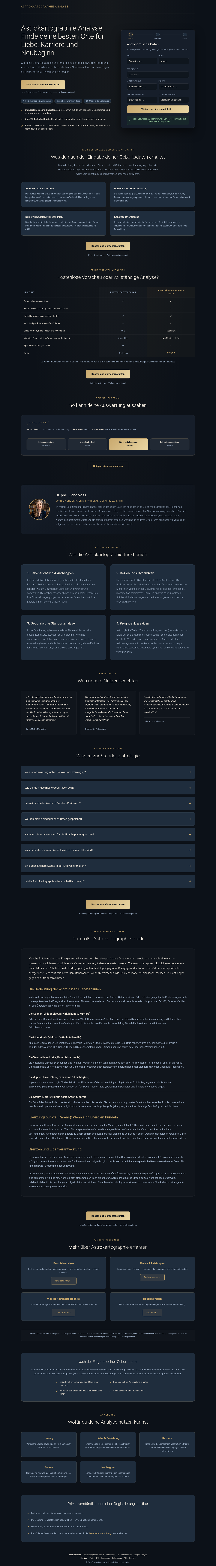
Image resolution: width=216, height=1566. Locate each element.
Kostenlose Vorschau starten (43, 84)
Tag (128, 56)
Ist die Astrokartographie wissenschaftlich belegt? (55, 881)
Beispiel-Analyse (140, 1555)
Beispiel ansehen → (63, 1281)
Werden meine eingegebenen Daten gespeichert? (54, 818)
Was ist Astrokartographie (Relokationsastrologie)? (55, 772)
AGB (126, 1558)
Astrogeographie (112, 1555)
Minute (162, 81)
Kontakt (132, 1558)
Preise (92, 1558)
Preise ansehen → (152, 1277)
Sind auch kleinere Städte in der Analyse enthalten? (55, 865)
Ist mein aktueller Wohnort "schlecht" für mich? (53, 803)
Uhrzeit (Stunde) (134, 81)
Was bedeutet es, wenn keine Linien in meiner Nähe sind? (59, 850)
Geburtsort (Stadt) (135, 95)
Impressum (105, 1558)
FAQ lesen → (152, 1312)
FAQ (98, 1558)
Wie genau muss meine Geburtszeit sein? (49, 787)
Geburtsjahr (132, 69)
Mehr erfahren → (63, 1312)
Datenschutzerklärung (100, 1533)
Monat (161, 56)
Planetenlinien (126, 1555)
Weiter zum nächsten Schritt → (157, 109)
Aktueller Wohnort (167, 95)
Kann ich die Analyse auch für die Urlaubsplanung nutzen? (59, 834)
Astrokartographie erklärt (94, 1555)
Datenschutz (117, 1558)
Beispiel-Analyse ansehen (108, 466)
